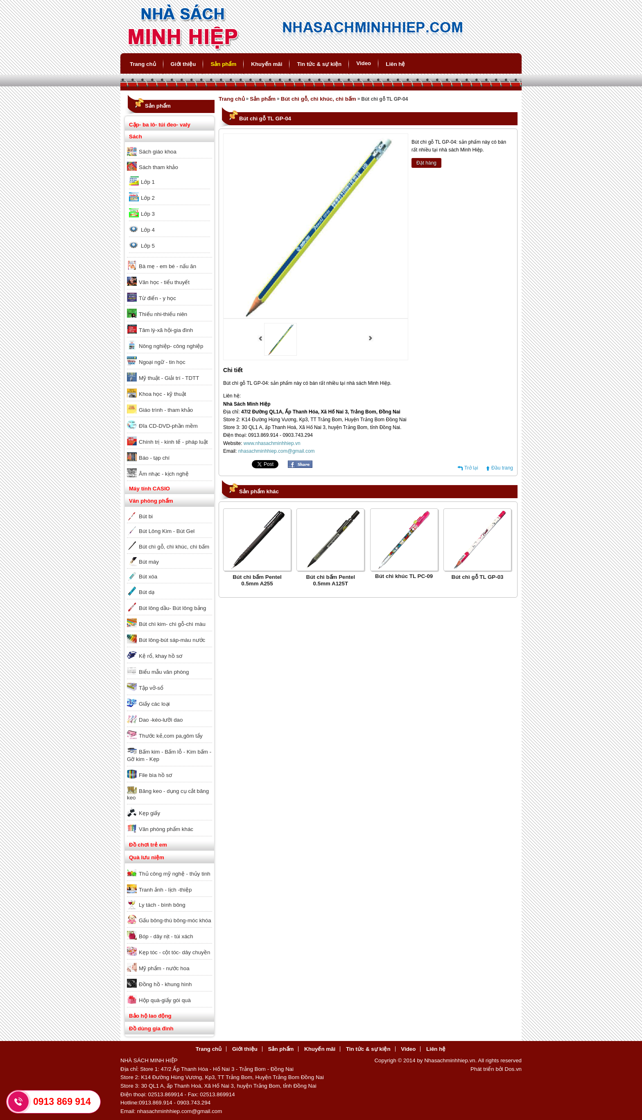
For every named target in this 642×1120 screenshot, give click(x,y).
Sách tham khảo (158, 167)
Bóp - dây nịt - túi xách (166, 936)
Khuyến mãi (266, 64)
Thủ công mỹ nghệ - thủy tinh (174, 874)
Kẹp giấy (149, 813)
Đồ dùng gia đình (151, 1028)
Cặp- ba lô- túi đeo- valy (159, 125)
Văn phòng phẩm (151, 501)
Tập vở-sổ (151, 688)
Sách (135, 136)
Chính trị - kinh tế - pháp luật (173, 442)
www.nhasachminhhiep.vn (272, 443)
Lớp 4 (148, 230)
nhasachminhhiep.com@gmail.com (276, 451)
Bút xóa (148, 577)
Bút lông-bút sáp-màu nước (172, 640)
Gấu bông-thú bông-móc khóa (175, 920)
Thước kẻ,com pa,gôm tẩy (171, 736)
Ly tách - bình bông (162, 905)
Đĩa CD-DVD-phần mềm (168, 426)
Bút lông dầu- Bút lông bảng (172, 608)
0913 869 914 (62, 1101)
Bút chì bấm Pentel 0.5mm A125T (330, 580)
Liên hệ (395, 64)
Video (363, 63)
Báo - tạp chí (154, 458)
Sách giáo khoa (157, 152)
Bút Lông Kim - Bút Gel (166, 531)
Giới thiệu (183, 64)
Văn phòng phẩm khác (166, 829)
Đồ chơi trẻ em (148, 845)
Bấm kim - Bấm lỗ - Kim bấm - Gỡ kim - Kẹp (169, 755)
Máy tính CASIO (149, 488)
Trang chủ (143, 64)
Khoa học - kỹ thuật (162, 394)
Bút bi (146, 516)
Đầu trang (502, 468)
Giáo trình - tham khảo (166, 410)
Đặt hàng (426, 163)
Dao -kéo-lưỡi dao (161, 720)
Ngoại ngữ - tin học (162, 362)
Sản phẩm (223, 64)
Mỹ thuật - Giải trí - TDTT (169, 378)
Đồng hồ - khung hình (165, 984)
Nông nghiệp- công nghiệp (171, 346)
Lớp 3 (148, 214)
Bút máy (149, 562)
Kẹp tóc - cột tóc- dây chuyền (174, 952)
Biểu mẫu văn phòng (164, 672)
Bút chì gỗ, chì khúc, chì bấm (174, 547)
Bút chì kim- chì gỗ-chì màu (172, 624)
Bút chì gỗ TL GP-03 (478, 577)
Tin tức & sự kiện (319, 64)
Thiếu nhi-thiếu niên (163, 314)
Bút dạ (146, 592)
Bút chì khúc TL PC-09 (404, 576)
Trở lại (471, 468)
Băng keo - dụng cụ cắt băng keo (168, 794)
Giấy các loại (154, 704)
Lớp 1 (148, 182)
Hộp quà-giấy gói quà (165, 1000)
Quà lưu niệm (146, 857)
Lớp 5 (148, 246)
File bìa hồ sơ (155, 775)
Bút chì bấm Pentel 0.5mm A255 (257, 580)
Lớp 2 (148, 198)
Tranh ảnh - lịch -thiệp (165, 890)
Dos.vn (513, 1069)
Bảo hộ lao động (150, 1016)
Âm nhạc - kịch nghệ (164, 474)
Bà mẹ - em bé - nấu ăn (167, 266)
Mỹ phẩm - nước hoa (164, 968)
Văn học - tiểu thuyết (164, 282)
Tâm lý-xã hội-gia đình (166, 330)
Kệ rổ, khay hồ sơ (160, 656)
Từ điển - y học (157, 298)
